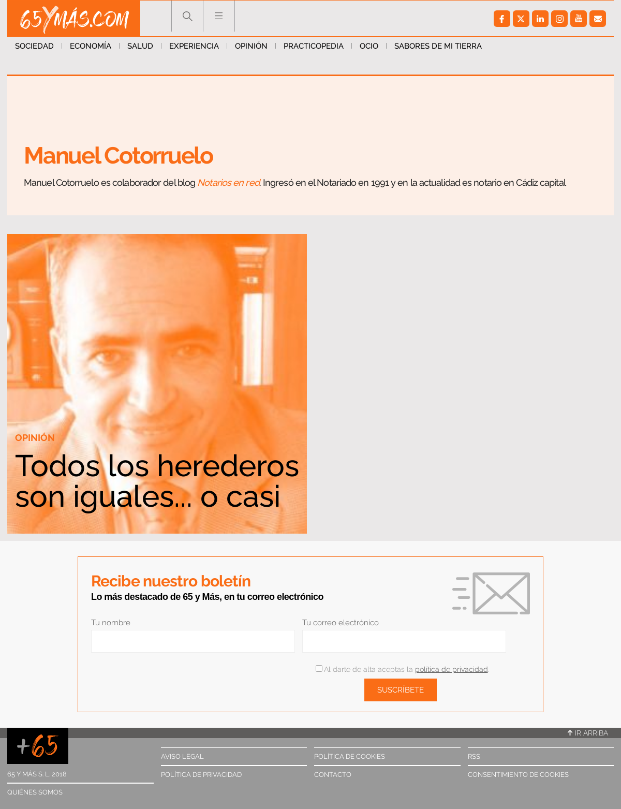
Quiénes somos (35, 792)
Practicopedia (314, 46)
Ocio (369, 46)
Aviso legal (182, 756)
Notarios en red (228, 182)
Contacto (332, 774)
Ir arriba (588, 733)
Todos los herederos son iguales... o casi (157, 480)
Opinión (251, 46)
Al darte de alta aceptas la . (402, 669)
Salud (140, 46)
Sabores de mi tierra (438, 46)
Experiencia (194, 46)
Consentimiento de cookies (518, 774)
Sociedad (34, 46)
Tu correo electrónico (340, 622)
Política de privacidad (201, 774)
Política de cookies (349, 756)
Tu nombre (110, 622)
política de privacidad (451, 669)
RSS (474, 756)
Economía (90, 46)
